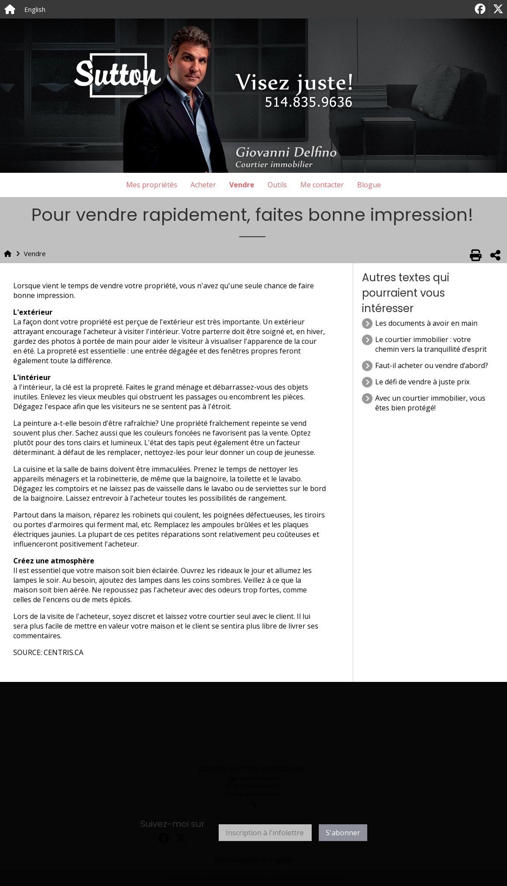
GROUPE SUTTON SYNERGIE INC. (253, 769)
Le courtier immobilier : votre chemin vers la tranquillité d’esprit (431, 344)
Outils (277, 185)
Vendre (241, 185)
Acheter (203, 185)
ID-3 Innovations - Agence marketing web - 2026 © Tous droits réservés (253, 878)
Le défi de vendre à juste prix (422, 382)
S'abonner (343, 833)
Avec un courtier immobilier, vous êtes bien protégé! (430, 403)
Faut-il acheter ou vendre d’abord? (431, 365)
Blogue (369, 185)
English (34, 9)
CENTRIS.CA (63, 652)
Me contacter (322, 185)
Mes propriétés (151, 185)
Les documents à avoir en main (426, 323)
